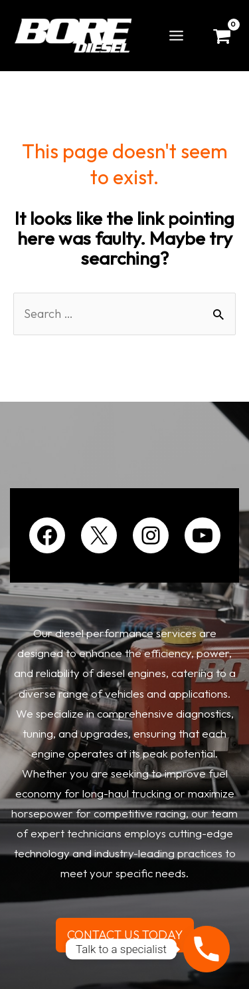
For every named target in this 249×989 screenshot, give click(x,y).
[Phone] (206, 949)
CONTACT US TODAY (125, 934)
